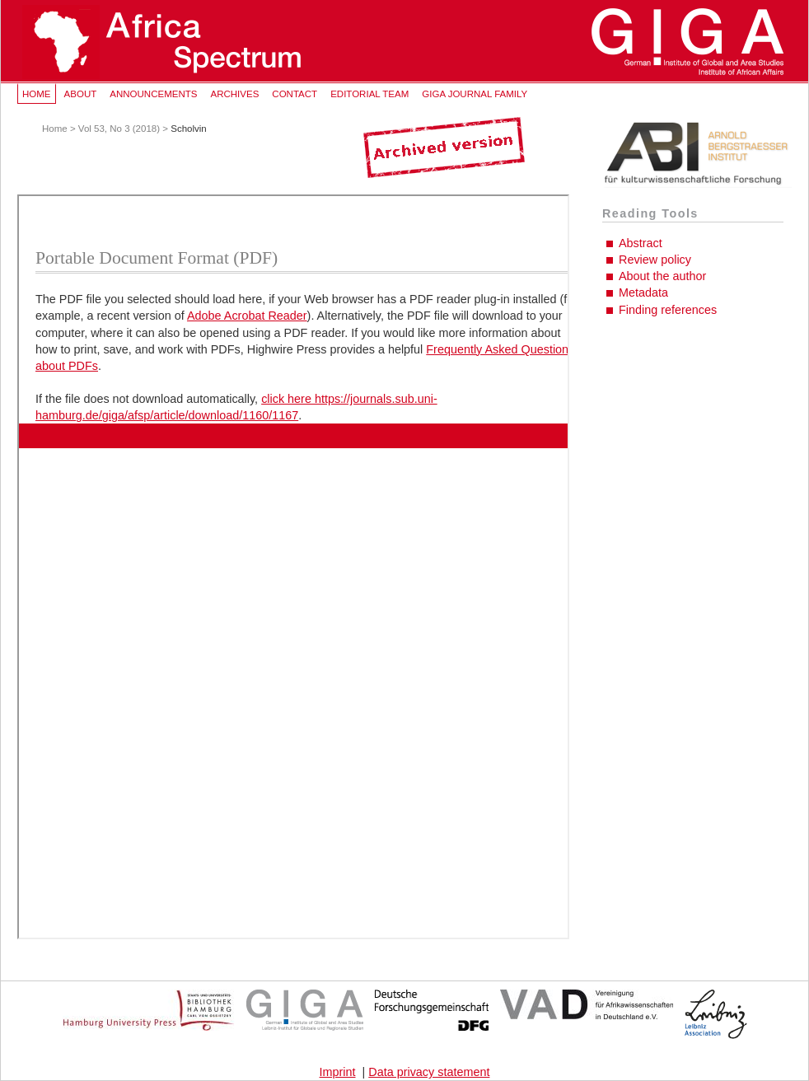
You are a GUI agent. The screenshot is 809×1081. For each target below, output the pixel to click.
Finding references (668, 309)
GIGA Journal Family (474, 94)
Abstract (640, 243)
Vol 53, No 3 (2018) (119, 128)
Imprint (338, 1072)
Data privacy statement (428, 1072)
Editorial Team (369, 94)
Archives (234, 94)
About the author (662, 276)
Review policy (655, 259)
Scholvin (189, 128)
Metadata (643, 292)
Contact (294, 94)
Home (36, 94)
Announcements (153, 94)
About (80, 94)
